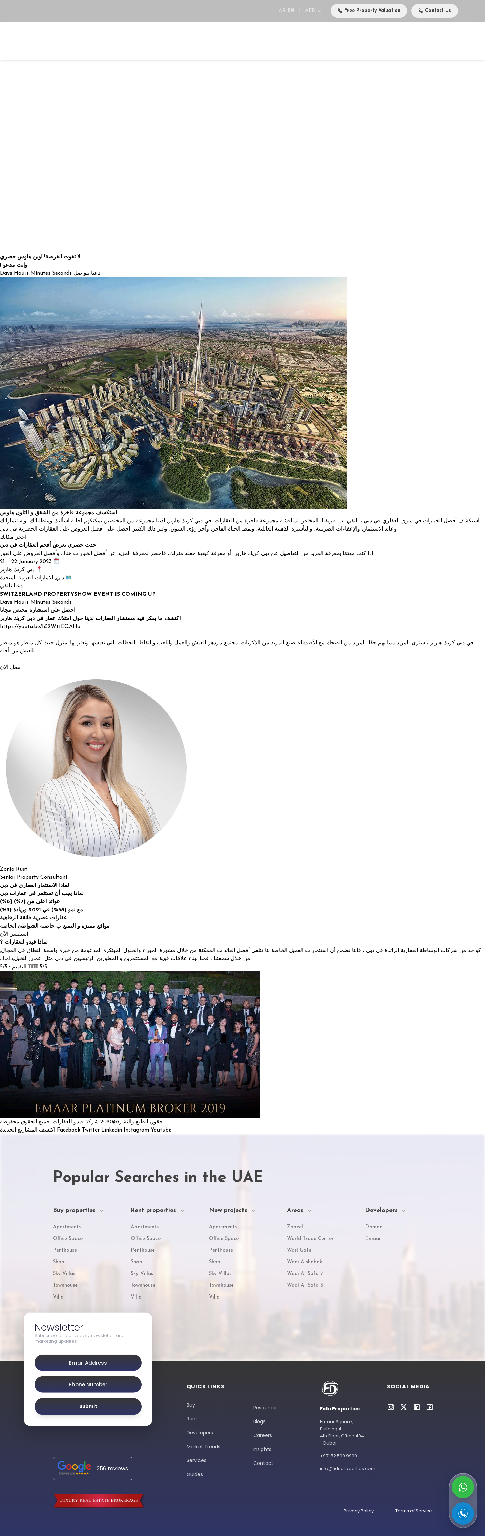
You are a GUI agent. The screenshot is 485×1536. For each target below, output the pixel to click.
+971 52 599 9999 (338, 1456)
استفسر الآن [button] (14, 934)
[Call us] (463, 1513)
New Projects (206, 40)
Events (337, 40)
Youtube (161, 1130)
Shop (58, 1262)
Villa (58, 1297)
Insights (262, 1449)
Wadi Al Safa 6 (305, 1285)
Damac (373, 1227)
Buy (130, 40)
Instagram (137, 1130)
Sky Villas (64, 1273)
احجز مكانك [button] (13, 537)
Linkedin (112, 1130)
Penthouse (65, 1250)
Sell (174, 40)
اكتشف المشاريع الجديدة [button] (28, 1130)
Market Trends (203, 1446)
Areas (241, 40)
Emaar (373, 1238)
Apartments (67, 1227)
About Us (395, 40)
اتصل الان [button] (11, 667)
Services (307, 40)
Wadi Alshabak (304, 1262)
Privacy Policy (359, 1511)
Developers (273, 40)
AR (282, 10)
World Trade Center (310, 1238)
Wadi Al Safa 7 (305, 1273)
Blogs (259, 1421)
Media (364, 40)
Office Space (68, 1238)
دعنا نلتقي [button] (11, 586)
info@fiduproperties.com (342, 1468)
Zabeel (295, 1227)
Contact (450, 40)
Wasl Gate (299, 1250)
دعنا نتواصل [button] (86, 273)
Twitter (91, 1130)
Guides (195, 1474)
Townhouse (65, 1285)
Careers (426, 40)
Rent (152, 40)
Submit (88, 1406)
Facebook (69, 1130)
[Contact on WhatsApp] (463, 1487)
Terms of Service (413, 1511)
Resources (265, 1407)
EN (291, 10)
